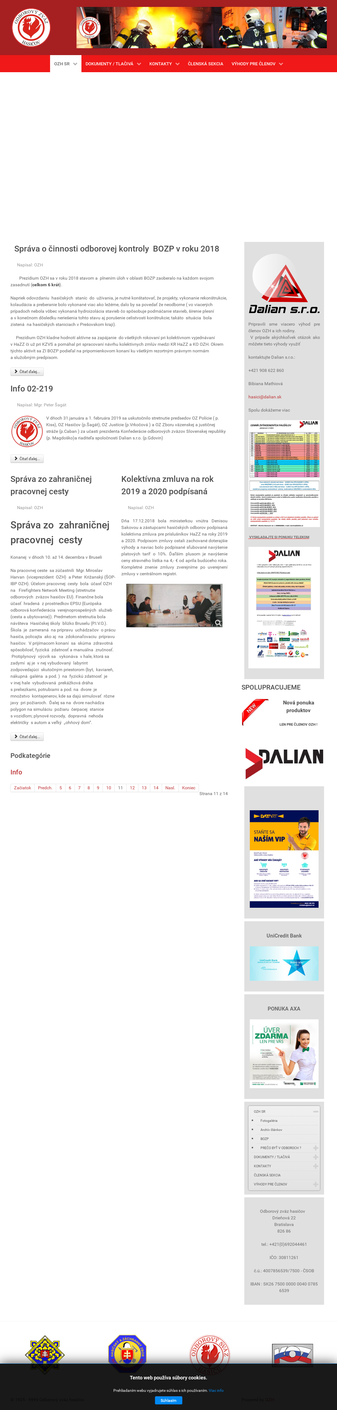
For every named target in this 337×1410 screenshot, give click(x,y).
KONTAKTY (262, 1166)
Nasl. (170, 787)
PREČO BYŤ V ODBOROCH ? (281, 1148)
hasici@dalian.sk (264, 396)
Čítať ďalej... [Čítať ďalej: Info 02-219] (27, 459)
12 (132, 787)
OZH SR (259, 1112)
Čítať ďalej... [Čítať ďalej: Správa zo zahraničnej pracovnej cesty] (27, 736)
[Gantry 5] (31, 27)
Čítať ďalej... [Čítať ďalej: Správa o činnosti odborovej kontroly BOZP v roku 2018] (27, 371)
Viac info (216, 1390)
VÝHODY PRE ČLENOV (270, 1184)
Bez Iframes (168, 154)
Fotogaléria (269, 1121)
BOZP (265, 1139)
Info (16, 772)
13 (144, 787)
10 (108, 787)
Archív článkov (271, 1130)
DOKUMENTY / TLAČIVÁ (272, 1157)
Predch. (45, 787)
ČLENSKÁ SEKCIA (267, 1175)
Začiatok (22, 787)
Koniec (188, 787)
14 (156, 787)
